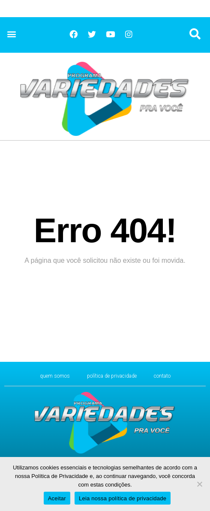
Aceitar (57, 498)
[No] (199, 484)
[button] (11, 34)
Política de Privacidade (112, 376)
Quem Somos (55, 376)
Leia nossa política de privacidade (122, 498)
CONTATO (162, 376)
